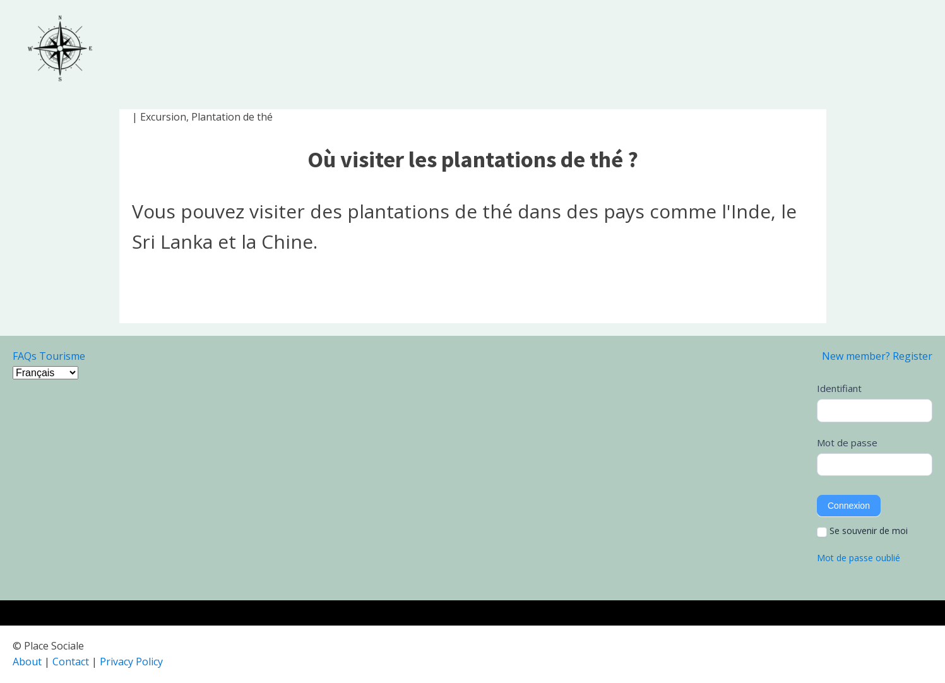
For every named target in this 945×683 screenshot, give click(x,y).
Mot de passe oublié (858, 558)
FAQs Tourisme (49, 356)
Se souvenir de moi (862, 531)
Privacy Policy (131, 661)
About (27, 661)
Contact (70, 661)
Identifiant (839, 388)
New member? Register (877, 356)
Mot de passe (847, 442)
